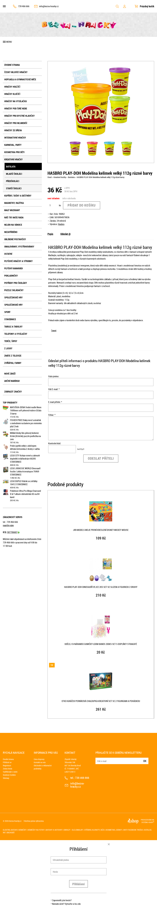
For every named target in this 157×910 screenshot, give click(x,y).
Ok (144, 761)
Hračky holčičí (12, 86)
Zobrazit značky (13, 391)
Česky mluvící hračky (15, 72)
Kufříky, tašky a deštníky (17, 195)
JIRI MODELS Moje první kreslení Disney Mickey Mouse (101, 530)
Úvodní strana (12, 64)
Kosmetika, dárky (114, 829)
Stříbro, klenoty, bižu (94, 829)
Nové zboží (9, 373)
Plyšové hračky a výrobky (18, 261)
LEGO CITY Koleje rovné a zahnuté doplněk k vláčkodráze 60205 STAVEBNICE (25, 458)
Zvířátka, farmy (12, 363)
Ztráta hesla (7, 768)
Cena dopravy (39, 759)
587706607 (13, 532)
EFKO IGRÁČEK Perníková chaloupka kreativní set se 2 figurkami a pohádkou (101, 701)
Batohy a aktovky (54, 829)
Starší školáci (13, 188)
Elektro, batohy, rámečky (14, 829)
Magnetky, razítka (14, 203)
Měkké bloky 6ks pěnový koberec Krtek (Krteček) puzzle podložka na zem (25, 436)
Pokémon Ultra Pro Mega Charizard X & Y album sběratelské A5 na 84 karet (25, 494)
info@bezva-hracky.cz (49, 6)
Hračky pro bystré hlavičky (19, 115)
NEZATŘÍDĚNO (10, 232)
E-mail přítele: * (55, 402)
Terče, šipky (10, 341)
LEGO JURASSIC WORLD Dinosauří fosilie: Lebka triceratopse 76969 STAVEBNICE (25, 471)
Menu (9, 41)
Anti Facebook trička (133, 829)
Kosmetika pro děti (14, 152)
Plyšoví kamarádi (13, 268)
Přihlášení (78, 884)
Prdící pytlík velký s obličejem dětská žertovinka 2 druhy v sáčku (25, 447)
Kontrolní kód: (54, 443)
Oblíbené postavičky (15, 239)
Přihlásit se (7, 762)
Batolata (10, 166)
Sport (7, 312)
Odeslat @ (65, 234)
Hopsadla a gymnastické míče (20, 79)
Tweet (53, 330)
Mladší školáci (14, 173)
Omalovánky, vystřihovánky (19, 246)
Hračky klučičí (12, 94)
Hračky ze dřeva (13, 130)
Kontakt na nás (40, 762)
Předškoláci (12, 181)
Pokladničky (11, 275)
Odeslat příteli (101, 458)
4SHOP (151, 822)
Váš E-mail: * (54, 389)
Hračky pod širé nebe (15, 108)
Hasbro (61, 224)
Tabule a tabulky (13, 326)
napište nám (8, 525)
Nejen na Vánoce (13, 224)
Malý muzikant (12, 210)
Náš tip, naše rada (13, 217)
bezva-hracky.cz (15, 821)
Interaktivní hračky (15, 137)
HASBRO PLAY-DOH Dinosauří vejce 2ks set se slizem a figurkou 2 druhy (100, 587)
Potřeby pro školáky (15, 283)
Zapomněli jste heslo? (62, 900)
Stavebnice (10, 319)
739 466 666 (23, 6)
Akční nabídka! (12, 380)
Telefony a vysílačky (15, 333)
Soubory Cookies (9, 775)
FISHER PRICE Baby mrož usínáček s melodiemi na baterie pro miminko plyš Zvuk (26, 423)
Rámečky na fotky (36, 829)
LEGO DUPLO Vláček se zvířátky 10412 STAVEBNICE (23, 483)
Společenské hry (13, 297)
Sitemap (6, 778)
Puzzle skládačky (13, 290)
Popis (50, 234)
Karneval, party (12, 144)
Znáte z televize (12, 355)
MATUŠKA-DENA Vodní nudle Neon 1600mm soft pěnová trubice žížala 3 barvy (25, 410)
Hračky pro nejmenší (15, 123)
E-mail (97, 759)
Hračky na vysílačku (15, 101)
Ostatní (8, 253)
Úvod (50, 177)
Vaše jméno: (53, 376)
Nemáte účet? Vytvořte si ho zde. (66, 903)
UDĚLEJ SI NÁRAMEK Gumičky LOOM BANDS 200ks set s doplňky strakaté (101, 644)
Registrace (7, 765)
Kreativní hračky (13, 159)
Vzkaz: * (51, 414)
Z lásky (8, 348)
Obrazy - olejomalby (73, 829)
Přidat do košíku (82, 205)
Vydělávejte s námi (10, 771)
